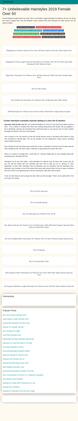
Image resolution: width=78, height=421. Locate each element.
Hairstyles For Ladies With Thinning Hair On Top (19, 383)
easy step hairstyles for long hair (53, 37)
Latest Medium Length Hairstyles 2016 (15, 319)
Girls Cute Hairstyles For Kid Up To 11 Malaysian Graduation (23, 375)
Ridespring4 (8, 2)
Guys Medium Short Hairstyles (13, 379)
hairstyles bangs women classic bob (26, 33)
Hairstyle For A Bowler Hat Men (13, 327)
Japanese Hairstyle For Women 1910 (15, 355)
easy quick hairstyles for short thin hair (28, 30)
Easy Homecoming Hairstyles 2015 (14, 315)
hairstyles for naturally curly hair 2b (48, 27)
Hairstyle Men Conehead (11, 387)
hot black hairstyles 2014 (25, 27)
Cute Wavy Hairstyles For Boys (13, 347)
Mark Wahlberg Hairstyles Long (13, 367)
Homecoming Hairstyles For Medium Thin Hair (18, 371)
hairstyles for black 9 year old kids (52, 33)
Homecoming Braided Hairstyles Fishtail (16, 351)
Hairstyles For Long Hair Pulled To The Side (17, 343)
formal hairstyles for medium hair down (26, 37)
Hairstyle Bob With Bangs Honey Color (16, 363)
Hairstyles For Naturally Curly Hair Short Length (19, 391)
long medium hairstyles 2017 (53, 30)
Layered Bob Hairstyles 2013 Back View (16, 323)
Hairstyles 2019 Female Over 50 (13, 359)
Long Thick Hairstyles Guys (12, 335)
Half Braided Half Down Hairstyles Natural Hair (18, 339)
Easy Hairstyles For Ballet (11, 331)
